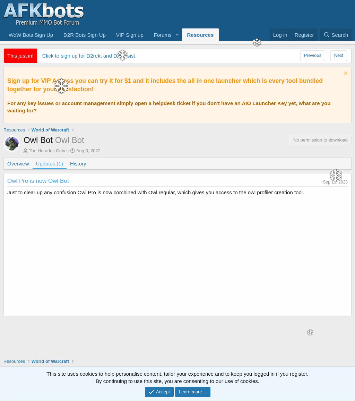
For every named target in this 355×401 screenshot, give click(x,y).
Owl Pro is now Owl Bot (38, 181)
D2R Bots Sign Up (84, 35)
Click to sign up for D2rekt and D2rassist (88, 56)
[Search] (336, 34)
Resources (200, 35)
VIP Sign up (130, 35)
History (78, 164)
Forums (163, 35)
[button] (177, 34)
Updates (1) (49, 164)
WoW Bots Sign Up (31, 35)
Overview (18, 164)
